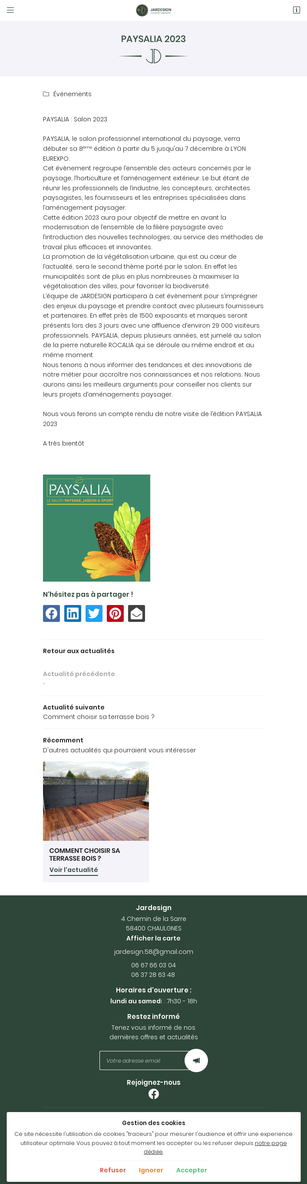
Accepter (191, 1170)
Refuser (113, 1170)
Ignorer (151, 1170)
